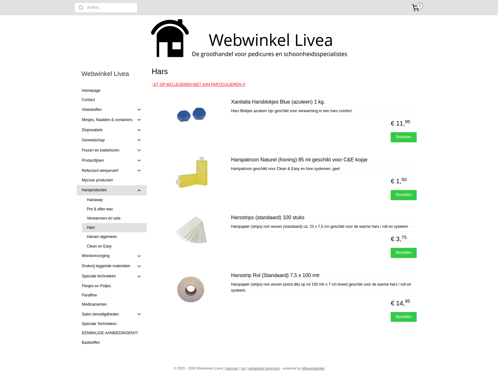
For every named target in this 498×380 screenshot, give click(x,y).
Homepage (91, 90)
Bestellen (403, 137)
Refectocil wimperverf (112, 170)
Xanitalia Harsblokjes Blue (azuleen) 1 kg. (278, 102)
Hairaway (95, 200)
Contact (88, 100)
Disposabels (112, 129)
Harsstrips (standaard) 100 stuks (267, 217)
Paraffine (89, 295)
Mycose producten (97, 180)
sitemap (232, 368)
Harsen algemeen (102, 236)
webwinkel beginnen (264, 368)
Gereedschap (112, 140)
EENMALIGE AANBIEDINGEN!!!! (110, 333)
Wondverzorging (112, 256)
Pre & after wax (100, 209)
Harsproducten (112, 190)
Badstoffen (91, 342)
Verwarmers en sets (104, 218)
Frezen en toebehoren (112, 150)
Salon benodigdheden (112, 314)
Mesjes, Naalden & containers (112, 119)
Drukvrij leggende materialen (112, 266)
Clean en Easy (99, 246)
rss (243, 368)
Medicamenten (94, 304)
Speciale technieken (112, 276)
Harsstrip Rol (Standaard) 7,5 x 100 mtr (275, 275)
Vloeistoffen (112, 109)
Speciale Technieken (99, 324)
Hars (91, 227)
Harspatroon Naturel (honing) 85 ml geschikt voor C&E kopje (299, 159)
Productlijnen (112, 160)
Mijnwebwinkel (313, 368)
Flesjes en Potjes (96, 286)
